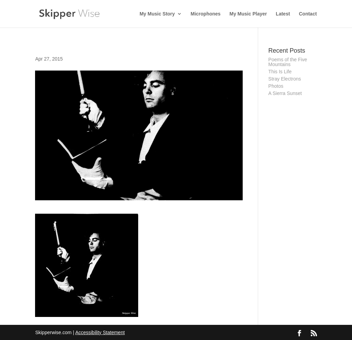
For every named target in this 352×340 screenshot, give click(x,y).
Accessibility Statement (100, 332)
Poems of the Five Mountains (287, 62)
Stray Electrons (284, 79)
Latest (283, 14)
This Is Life (280, 71)
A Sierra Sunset (285, 93)
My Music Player (248, 14)
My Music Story (157, 14)
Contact (308, 14)
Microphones (206, 14)
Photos (276, 86)
